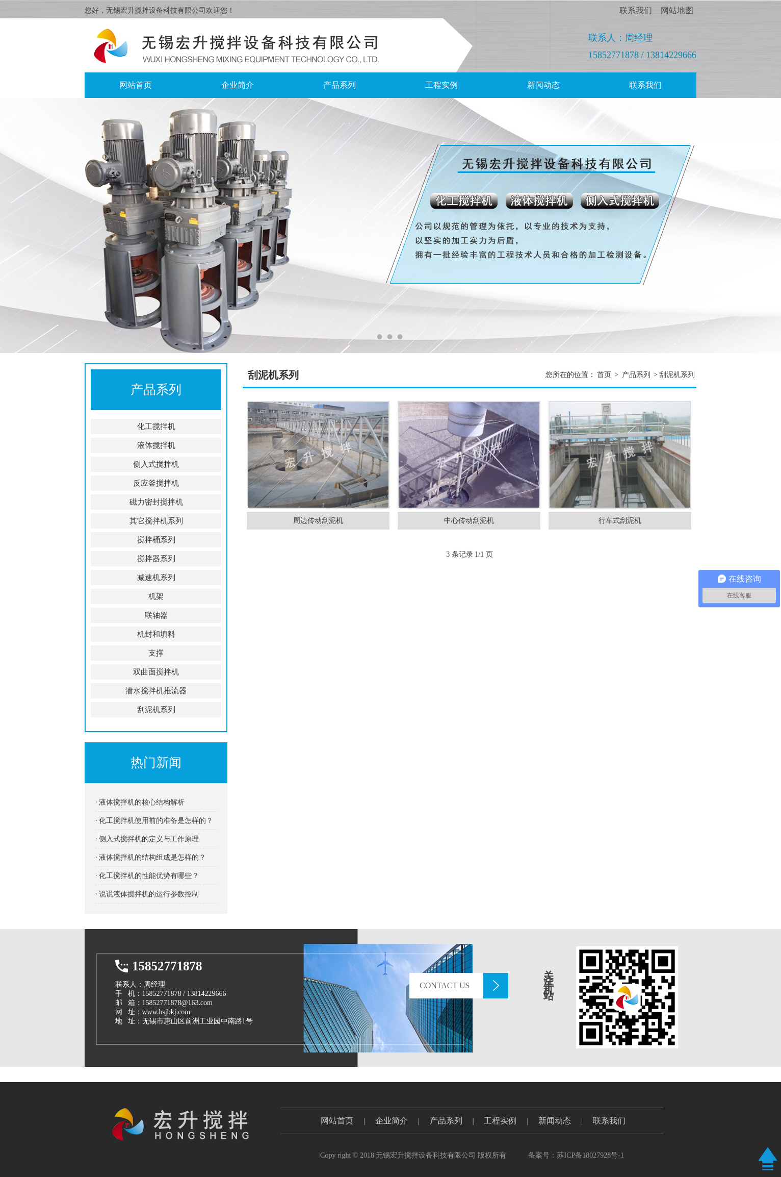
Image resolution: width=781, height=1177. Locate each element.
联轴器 (156, 615)
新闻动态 (543, 85)
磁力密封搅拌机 (156, 502)
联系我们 (635, 10)
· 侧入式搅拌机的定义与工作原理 (147, 839)
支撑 (156, 653)
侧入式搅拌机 (156, 464)
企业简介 (237, 85)
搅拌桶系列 (156, 540)
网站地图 (677, 10)
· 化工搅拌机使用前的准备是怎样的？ (154, 820)
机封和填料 (156, 634)
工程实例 (441, 85)
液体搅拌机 (156, 445)
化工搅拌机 (156, 426)
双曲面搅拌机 (156, 672)
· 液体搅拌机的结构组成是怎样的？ (150, 857)
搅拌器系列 (156, 559)
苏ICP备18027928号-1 (590, 1155)
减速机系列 (156, 577)
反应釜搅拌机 (156, 483)
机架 (156, 596)
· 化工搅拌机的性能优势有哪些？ (147, 876)
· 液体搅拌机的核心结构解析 (140, 802)
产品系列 (339, 85)
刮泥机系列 (156, 710)
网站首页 (337, 1120)
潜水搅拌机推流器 (156, 691)
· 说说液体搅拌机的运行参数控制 (147, 894)
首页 (604, 375)
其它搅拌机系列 (156, 521)
